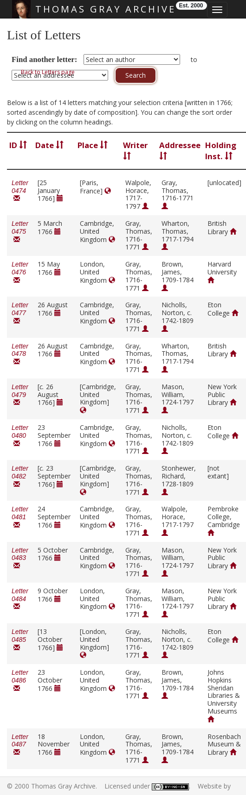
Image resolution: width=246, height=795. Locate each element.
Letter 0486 (20, 680)
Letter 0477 (20, 313)
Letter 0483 (20, 558)
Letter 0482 (20, 476)
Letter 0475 (20, 231)
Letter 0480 (20, 435)
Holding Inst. (220, 150)
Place (93, 145)
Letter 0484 (20, 599)
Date (49, 145)
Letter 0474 (20, 191)
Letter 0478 (20, 354)
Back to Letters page (48, 72)
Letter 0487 (20, 745)
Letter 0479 (20, 395)
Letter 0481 (20, 517)
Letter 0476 (20, 272)
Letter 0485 (20, 640)
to (194, 59)
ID (18, 145)
